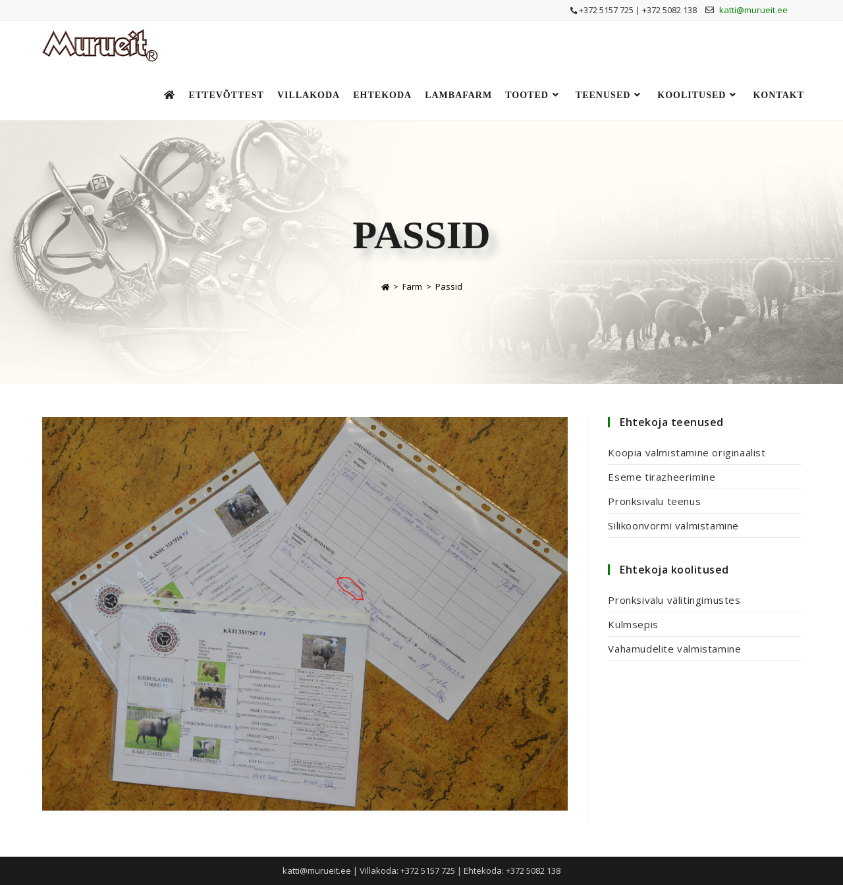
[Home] (385, 286)
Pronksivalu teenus (654, 501)
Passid (448, 286)
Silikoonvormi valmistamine (673, 525)
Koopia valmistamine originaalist (686, 452)
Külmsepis (633, 624)
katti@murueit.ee (753, 10)
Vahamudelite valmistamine (674, 648)
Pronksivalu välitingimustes (674, 599)
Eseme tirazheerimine (661, 476)
